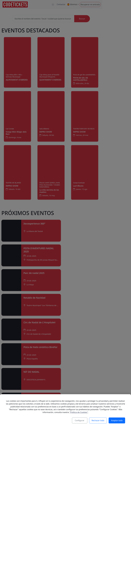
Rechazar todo (98, 421)
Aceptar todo (117, 421)
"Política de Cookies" (79, 412)
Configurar (80, 421)
